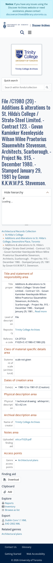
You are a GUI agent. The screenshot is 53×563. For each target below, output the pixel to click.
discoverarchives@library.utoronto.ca (26, 14)
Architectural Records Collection (19, 231)
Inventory (8, 506)
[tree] (26, 210)
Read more (41, 311)
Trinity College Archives (27, 329)
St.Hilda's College (14, 234)
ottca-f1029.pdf (23, 439)
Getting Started (13, 553)
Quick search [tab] (11, 80)
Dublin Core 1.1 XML (14, 520)
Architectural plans (28, 460)
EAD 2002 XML (11, 523)
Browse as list (11, 510)
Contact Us (11, 547)
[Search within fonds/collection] (23, 87)
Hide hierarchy (13, 192)
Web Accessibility (36, 553)
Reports (8, 503)
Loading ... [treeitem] (7, 201)
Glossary (26, 547)
